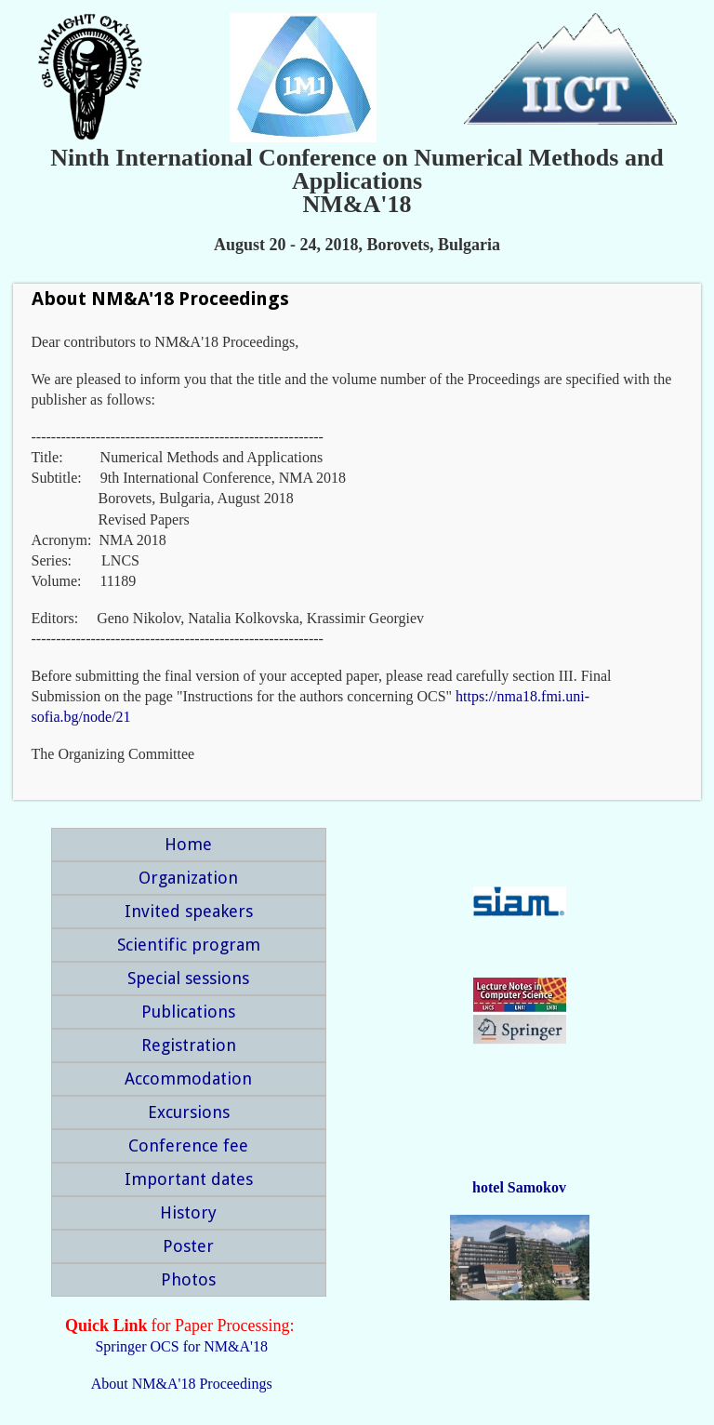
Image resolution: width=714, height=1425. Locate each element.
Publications (188, 1011)
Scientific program (188, 944)
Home (188, 844)
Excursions (189, 1112)
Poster (188, 1246)
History (188, 1212)
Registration (188, 1045)
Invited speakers (189, 911)
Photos (188, 1279)
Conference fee (188, 1145)
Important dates (189, 1179)
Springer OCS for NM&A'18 (181, 1346)
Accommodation (188, 1078)
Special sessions (188, 978)
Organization (188, 877)
